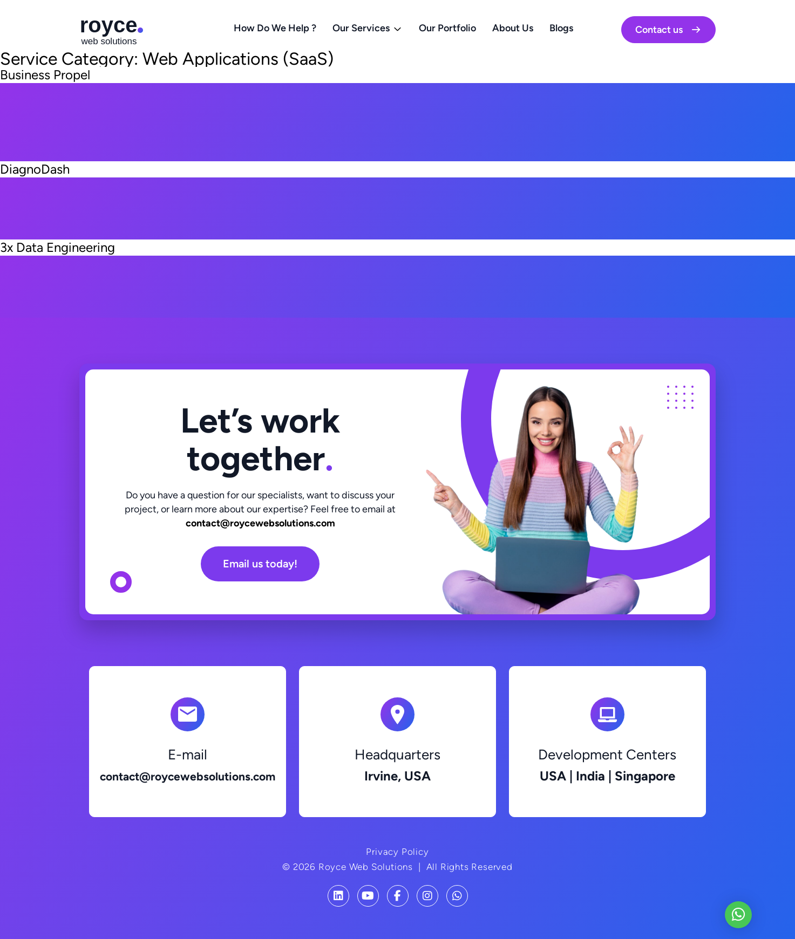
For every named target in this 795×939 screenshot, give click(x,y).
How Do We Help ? (275, 28)
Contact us (668, 30)
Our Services (361, 28)
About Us (512, 28)
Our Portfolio (447, 28)
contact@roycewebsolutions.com (260, 523)
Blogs (561, 28)
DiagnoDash (35, 169)
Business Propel (45, 75)
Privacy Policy (397, 851)
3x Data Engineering (57, 247)
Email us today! (260, 563)
